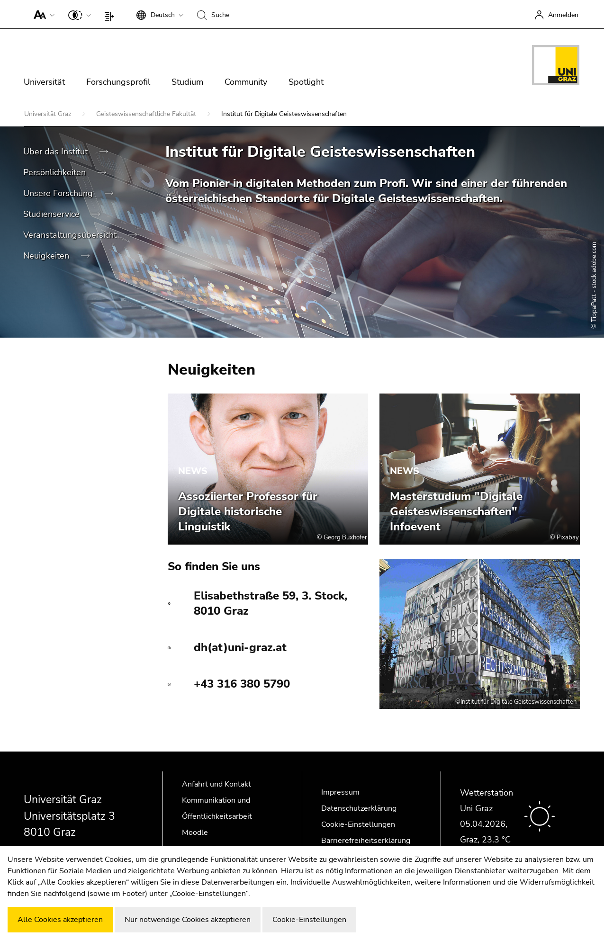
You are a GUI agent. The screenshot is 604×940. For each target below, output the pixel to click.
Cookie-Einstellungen (358, 824)
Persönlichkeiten (55, 172)
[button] (42, 14)
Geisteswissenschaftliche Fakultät (147, 113)
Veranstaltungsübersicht (71, 235)
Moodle (195, 832)
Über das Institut (56, 151)
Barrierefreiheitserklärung (365, 840)
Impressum (340, 792)
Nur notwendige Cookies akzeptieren (188, 919)
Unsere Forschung (59, 193)
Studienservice (52, 214)
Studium (187, 82)
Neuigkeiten (47, 255)
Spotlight (306, 82)
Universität (44, 82)
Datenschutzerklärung (359, 808)
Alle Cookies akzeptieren (60, 919)
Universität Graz (48, 113)
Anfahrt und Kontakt (216, 784)
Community (246, 82)
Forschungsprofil (118, 82)
